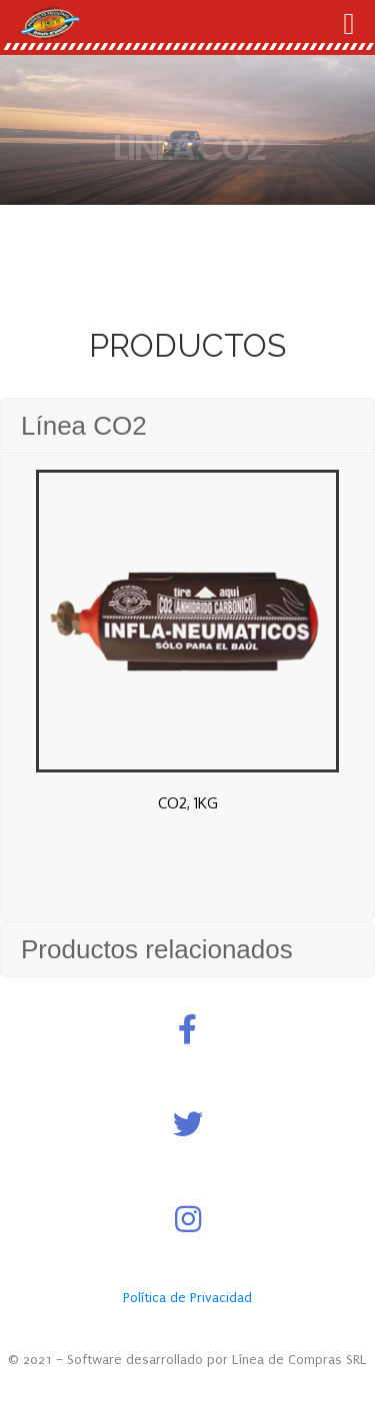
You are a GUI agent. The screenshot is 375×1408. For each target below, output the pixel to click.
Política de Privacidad (187, 1297)
